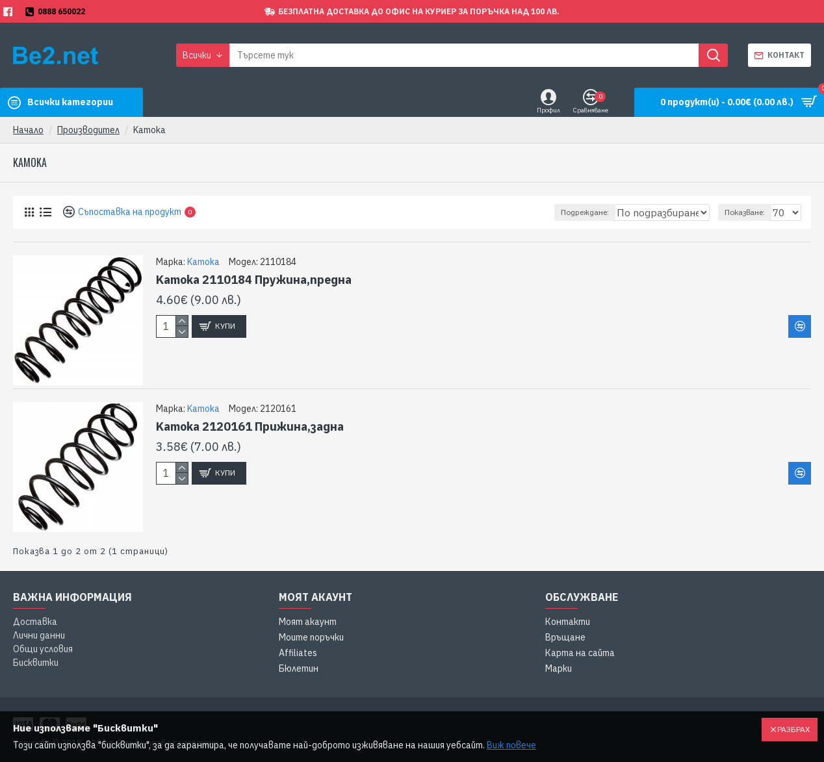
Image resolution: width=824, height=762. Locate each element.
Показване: (748, 212)
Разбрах (793, 729)
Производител (88, 130)
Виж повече (511, 745)
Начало (28, 130)
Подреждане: (556, 212)
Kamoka (203, 262)
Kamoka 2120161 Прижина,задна (250, 426)
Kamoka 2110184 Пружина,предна (254, 279)
